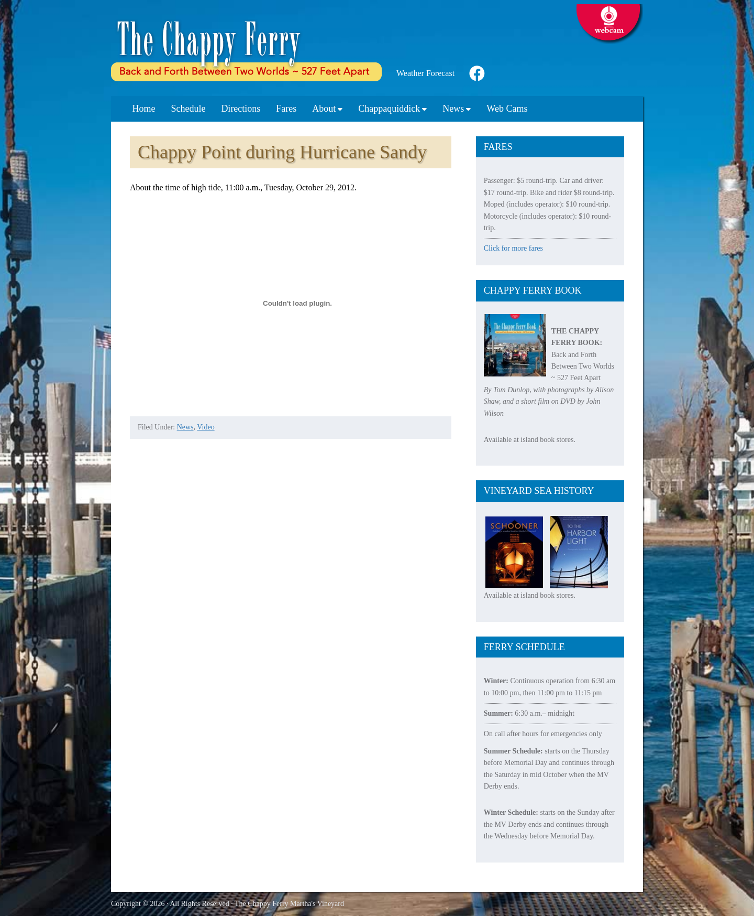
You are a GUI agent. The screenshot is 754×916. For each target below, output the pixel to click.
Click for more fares (513, 248)
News (185, 427)
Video (205, 427)
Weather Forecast (425, 73)
